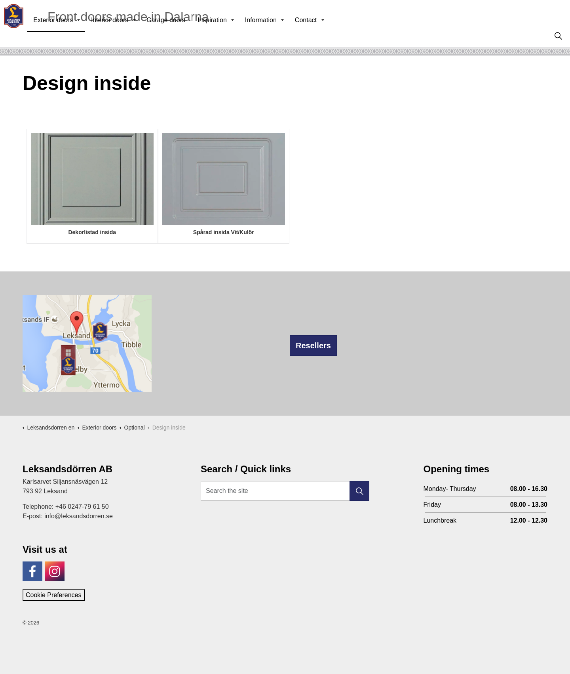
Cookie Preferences (54, 595)
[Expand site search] (558, 36)
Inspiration (229, 35)
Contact (323, 35)
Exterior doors (70, 35)
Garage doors (182, 35)
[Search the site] (285, 491)
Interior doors (126, 35)
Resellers (313, 345)
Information (278, 35)
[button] (359, 491)
